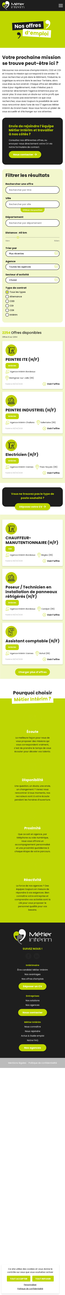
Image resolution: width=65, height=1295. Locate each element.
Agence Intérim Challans (22, 422)
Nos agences (32, 1038)
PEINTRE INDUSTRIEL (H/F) (30, 410)
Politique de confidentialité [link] (30, 1288)
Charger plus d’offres (32, 672)
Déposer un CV (32, 976)
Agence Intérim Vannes (21, 467)
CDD (12, 301)
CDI (11, 305)
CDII (12, 310)
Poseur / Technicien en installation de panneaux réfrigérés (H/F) (31, 591)
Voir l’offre (53, 384)
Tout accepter (18, 1278)
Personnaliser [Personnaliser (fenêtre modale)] (30, 1284)
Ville (8, 198)
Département (14, 217)
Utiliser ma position (32, 210)
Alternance (16, 296)
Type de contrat (16, 287)
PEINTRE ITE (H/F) (22, 359)
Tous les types (18, 292)
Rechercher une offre (19, 184)
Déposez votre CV (30, 506)
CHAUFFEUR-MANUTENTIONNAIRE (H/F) (31, 540)
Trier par (11, 248)
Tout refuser (43, 1278)
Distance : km (16, 232)
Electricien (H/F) (21, 454)
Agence (10, 261)
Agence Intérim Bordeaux (22, 371)
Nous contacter (23, 154)
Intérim (13, 314)
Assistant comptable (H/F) (32, 641)
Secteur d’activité (17, 274)
